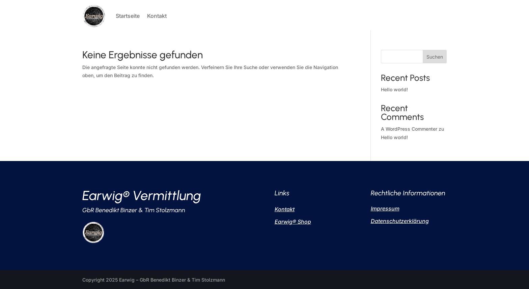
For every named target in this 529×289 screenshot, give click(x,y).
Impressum (385, 208)
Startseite (128, 15)
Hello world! (394, 89)
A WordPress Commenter (409, 129)
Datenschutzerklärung (400, 221)
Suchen (434, 57)
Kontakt (157, 15)
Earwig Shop (293, 221)
